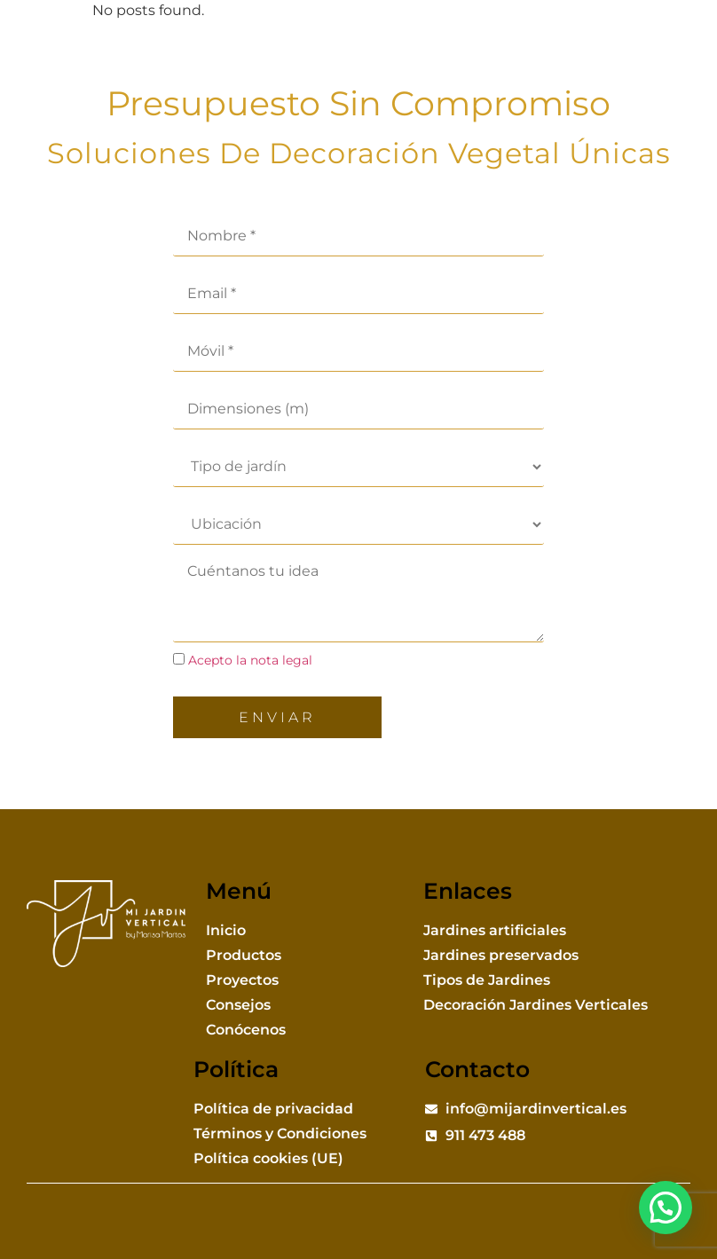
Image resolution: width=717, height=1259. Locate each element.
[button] (681, 54)
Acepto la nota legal (250, 660)
